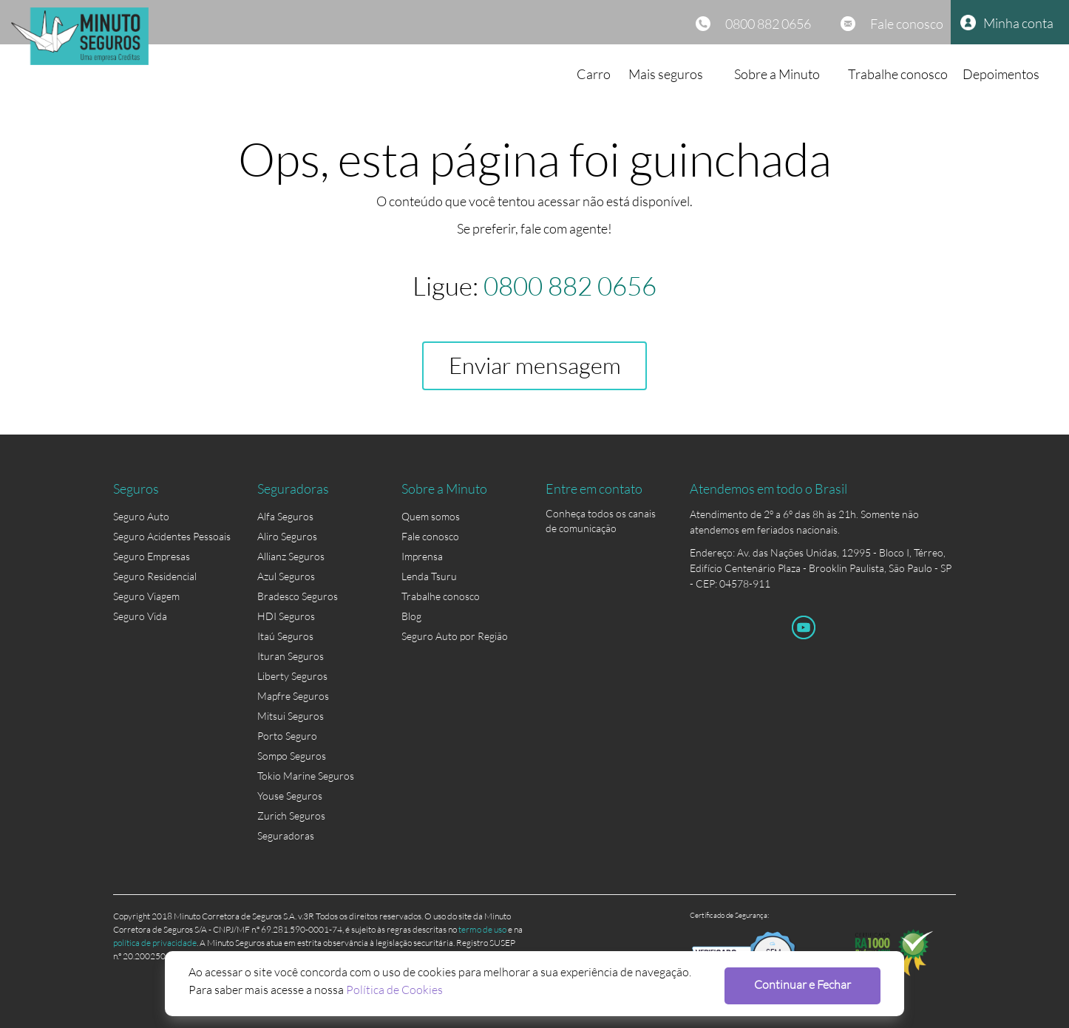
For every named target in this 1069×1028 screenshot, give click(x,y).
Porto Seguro (287, 735)
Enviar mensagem (535, 365)
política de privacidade (155, 942)
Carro (594, 74)
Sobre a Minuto (777, 74)
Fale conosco (906, 24)
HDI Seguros (286, 616)
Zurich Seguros (291, 815)
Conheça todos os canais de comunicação (601, 516)
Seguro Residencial (155, 576)
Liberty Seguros (292, 676)
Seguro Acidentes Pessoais (172, 536)
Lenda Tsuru (429, 576)
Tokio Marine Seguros (305, 775)
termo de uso (482, 929)
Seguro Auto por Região (454, 636)
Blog (411, 616)
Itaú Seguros (285, 636)
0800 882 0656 (768, 24)
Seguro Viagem (146, 596)
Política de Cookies (394, 989)
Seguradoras (285, 835)
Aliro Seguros (287, 536)
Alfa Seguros (285, 516)
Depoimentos (1001, 74)
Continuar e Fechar (802, 984)
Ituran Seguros (290, 656)
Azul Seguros (286, 576)
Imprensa (422, 556)
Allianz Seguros (291, 556)
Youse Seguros (289, 795)
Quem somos (430, 516)
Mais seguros (665, 74)
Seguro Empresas (151, 556)
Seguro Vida (140, 616)
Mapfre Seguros (293, 696)
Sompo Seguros (291, 755)
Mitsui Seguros (290, 715)
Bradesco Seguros (297, 596)
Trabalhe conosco (898, 74)
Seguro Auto (141, 516)
